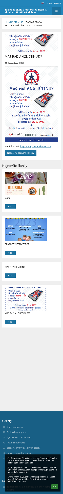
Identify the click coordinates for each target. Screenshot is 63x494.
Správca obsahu (15, 426)
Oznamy (39, 25)
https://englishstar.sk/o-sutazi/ (35, 146)
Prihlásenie (54, 3)
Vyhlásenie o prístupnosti (19, 437)
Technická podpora (16, 432)
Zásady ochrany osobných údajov (23, 447)
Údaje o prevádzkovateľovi (20, 453)
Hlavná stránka (14, 22)
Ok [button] (54, 486)
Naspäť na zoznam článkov (20, 152)
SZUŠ (7, 197)
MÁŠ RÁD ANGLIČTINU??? (17, 313)
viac (10, 206)
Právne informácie (16, 442)
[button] (42, 3)
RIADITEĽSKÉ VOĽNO (15, 266)
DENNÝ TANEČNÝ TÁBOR (17, 244)
